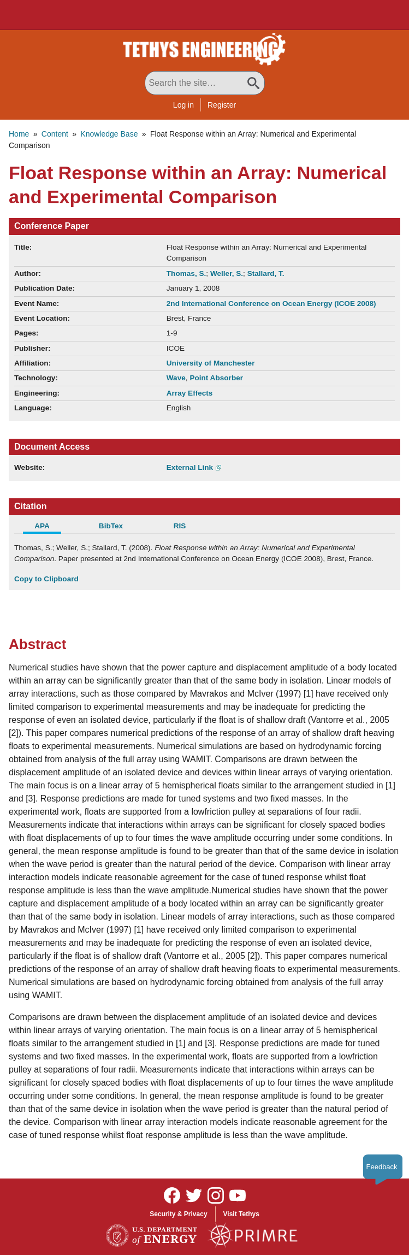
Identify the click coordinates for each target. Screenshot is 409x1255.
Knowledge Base (109, 133)
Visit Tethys (241, 1214)
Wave (176, 378)
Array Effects (190, 393)
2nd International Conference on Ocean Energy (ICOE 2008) (271, 303)
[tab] (48, 527)
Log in (183, 105)
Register (222, 105)
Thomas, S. (186, 273)
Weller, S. (226, 273)
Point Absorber (216, 378)
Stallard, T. (265, 273)
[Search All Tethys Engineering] (205, 83)
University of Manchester (211, 363)
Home (19, 133)
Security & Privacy (178, 1214)
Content (55, 133)
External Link (190, 467)
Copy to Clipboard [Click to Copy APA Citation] (46, 579)
